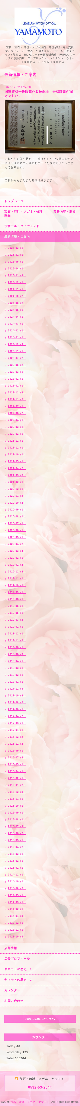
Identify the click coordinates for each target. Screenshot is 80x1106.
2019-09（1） (17, 592)
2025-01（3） (17, 275)
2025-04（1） (17, 268)
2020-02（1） (17, 557)
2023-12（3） (17, 344)
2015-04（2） (17, 847)
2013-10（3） (17, 936)
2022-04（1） (17, 420)
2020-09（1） (17, 509)
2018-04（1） (17, 661)
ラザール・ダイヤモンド (21, 226)
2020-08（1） (17, 516)
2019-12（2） (17, 571)
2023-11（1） (17, 351)
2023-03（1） (17, 371)
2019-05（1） (17, 612)
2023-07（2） (17, 358)
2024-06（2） (17, 303)
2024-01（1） (17, 337)
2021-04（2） (17, 468)
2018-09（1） (17, 647)
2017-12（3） (17, 688)
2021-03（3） (17, 475)
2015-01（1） (17, 867)
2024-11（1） (17, 289)
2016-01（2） (17, 785)
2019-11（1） (17, 578)
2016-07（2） (17, 757)
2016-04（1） (17, 771)
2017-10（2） (17, 695)
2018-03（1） (17, 668)
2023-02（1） (17, 378)
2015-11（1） (17, 798)
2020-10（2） (17, 502)
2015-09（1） (17, 812)
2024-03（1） (17, 323)
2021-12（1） (17, 440)
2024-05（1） (17, 309)
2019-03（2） (17, 619)
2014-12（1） (17, 874)
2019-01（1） (17, 626)
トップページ (13, 201)
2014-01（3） (17, 915)
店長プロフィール (17, 958)
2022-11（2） (17, 399)
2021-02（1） (17, 482)
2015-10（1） (17, 805)
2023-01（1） (17, 385)
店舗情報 (10, 948)
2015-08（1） (17, 819)
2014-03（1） (17, 902)
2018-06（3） (17, 654)
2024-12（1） (17, 282)
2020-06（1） (17, 530)
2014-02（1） (17, 909)
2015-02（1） (17, 860)
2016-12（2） (17, 736)
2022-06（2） (17, 413)
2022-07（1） (17, 406)
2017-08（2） (17, 702)
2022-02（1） (17, 433)
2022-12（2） (17, 392)
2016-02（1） (17, 778)
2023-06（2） (17, 365)
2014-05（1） (17, 895)
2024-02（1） (17, 330)
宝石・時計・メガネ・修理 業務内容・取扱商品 (40, 213)
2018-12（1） (17, 633)
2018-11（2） (17, 640)
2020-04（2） (17, 544)
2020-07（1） (17, 523)
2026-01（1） (17, 254)
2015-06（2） (17, 833)
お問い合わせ (13, 1000)
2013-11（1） (17, 929)
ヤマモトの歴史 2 (18, 979)
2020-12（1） (17, 488)
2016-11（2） (17, 743)
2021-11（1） (17, 447)
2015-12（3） (17, 792)
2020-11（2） (17, 495)
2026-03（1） (17, 247)
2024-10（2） (17, 296)
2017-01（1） (17, 730)
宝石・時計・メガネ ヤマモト (30, 1101)
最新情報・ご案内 (17, 236)
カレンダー (12, 990)
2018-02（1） (17, 674)
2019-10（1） (17, 585)
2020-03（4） (17, 550)
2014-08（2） (17, 888)
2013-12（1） (17, 922)
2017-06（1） (17, 709)
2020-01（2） (17, 564)
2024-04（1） (17, 316)
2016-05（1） (17, 764)
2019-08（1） (17, 599)
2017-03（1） (17, 723)
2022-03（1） (17, 426)
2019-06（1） (17, 606)
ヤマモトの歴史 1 (18, 969)
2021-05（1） (17, 461)
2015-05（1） (17, 840)
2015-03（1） (17, 853)
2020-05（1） (17, 537)
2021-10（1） (17, 454)
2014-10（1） (17, 881)
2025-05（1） (17, 261)
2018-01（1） (17, 681)
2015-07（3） (17, 826)
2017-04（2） (17, 716)
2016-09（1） (17, 750)
